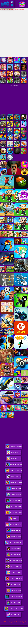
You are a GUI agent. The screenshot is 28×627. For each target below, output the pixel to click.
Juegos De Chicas (14, 459)
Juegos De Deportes (14, 483)
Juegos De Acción (14, 477)
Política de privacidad (11, 622)
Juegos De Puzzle (14, 453)
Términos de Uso (22, 622)
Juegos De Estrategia (13, 471)
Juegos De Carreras (14, 465)
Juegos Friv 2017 (5, 4)
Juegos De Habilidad (14, 447)
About (2, 622)
